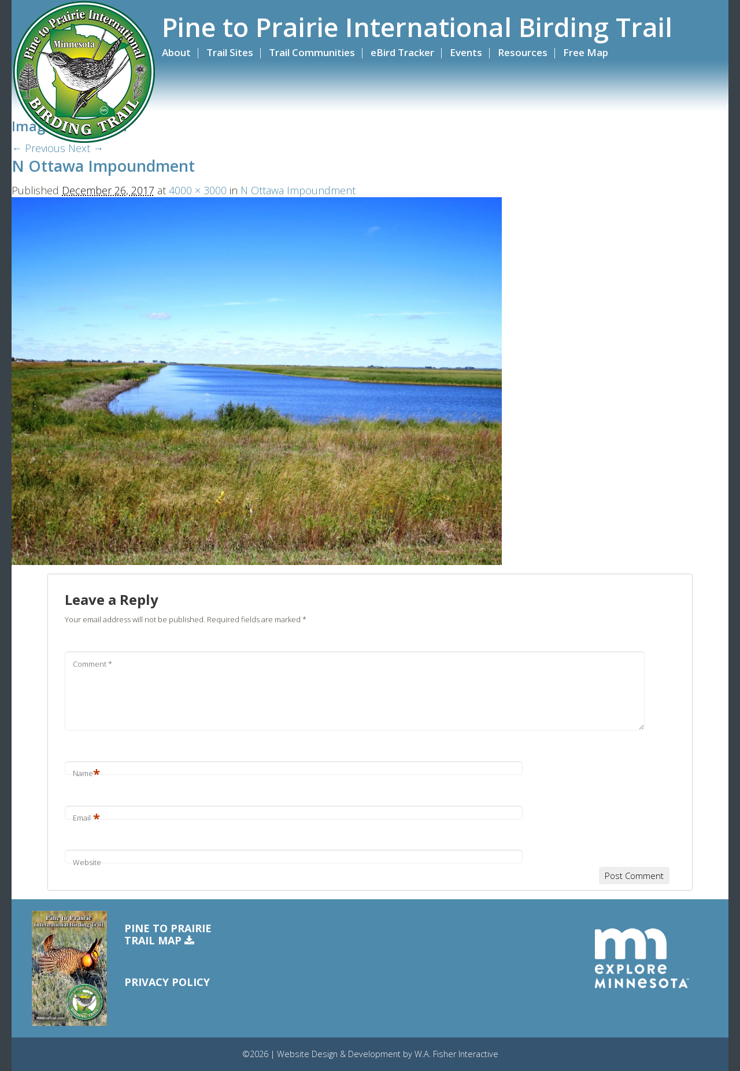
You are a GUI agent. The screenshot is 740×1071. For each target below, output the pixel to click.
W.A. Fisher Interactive (456, 1053)
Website (87, 862)
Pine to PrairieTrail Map (168, 934)
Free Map (585, 52)
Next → (85, 148)
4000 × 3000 (198, 190)
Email (86, 817)
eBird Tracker (402, 52)
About (176, 52)
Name (86, 773)
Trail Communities (312, 52)
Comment (92, 664)
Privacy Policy (167, 982)
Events (466, 52)
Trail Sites (229, 52)
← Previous (38, 148)
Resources (522, 52)
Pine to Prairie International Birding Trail (417, 27)
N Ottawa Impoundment (298, 190)
